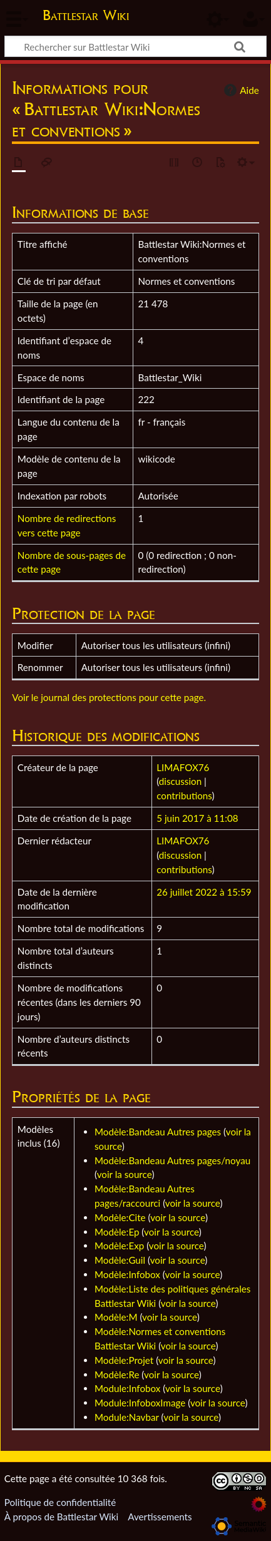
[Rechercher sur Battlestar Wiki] (135, 46)
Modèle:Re (117, 1374)
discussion (180, 781)
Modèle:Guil (120, 1260)
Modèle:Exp (119, 1245)
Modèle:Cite (120, 1217)
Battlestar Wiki (86, 16)
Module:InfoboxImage (140, 1402)
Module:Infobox (127, 1388)
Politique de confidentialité (60, 1502)
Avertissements (160, 1516)
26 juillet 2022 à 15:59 (203, 892)
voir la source (124, 1174)
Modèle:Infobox (127, 1274)
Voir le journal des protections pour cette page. (109, 697)
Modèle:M (116, 1317)
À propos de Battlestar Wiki (61, 1516)
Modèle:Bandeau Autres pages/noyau (172, 1160)
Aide (239, 90)
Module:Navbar (127, 1417)
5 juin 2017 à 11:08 (197, 818)
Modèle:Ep (117, 1231)
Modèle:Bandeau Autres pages (158, 1131)
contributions (184, 795)
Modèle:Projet (124, 1360)
